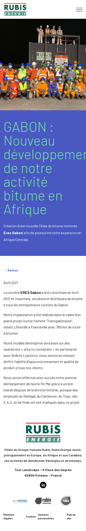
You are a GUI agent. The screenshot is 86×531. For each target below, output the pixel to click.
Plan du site (71, 516)
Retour (13, 270)
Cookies (31, 516)
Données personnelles (46, 516)
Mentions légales (8, 516)
